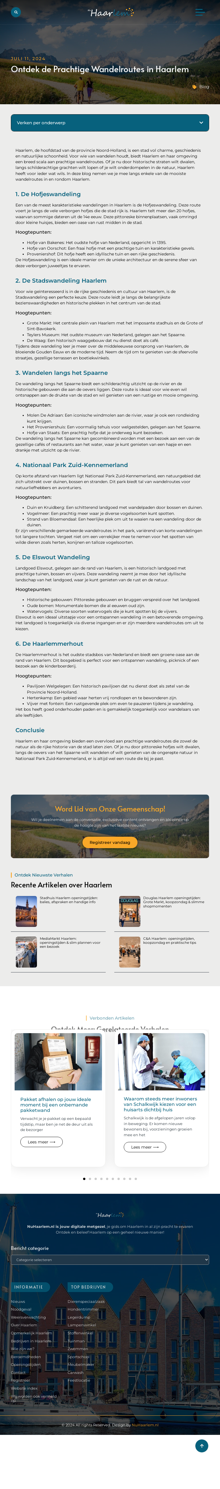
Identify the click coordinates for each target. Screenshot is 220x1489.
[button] (16, 12)
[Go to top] (202, 1446)
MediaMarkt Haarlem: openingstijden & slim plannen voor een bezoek (70, 942)
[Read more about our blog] (58, 1093)
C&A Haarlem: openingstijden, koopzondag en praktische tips (169, 940)
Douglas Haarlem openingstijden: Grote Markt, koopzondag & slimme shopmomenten (173, 902)
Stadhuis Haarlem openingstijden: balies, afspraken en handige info (69, 900)
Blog (204, 86)
